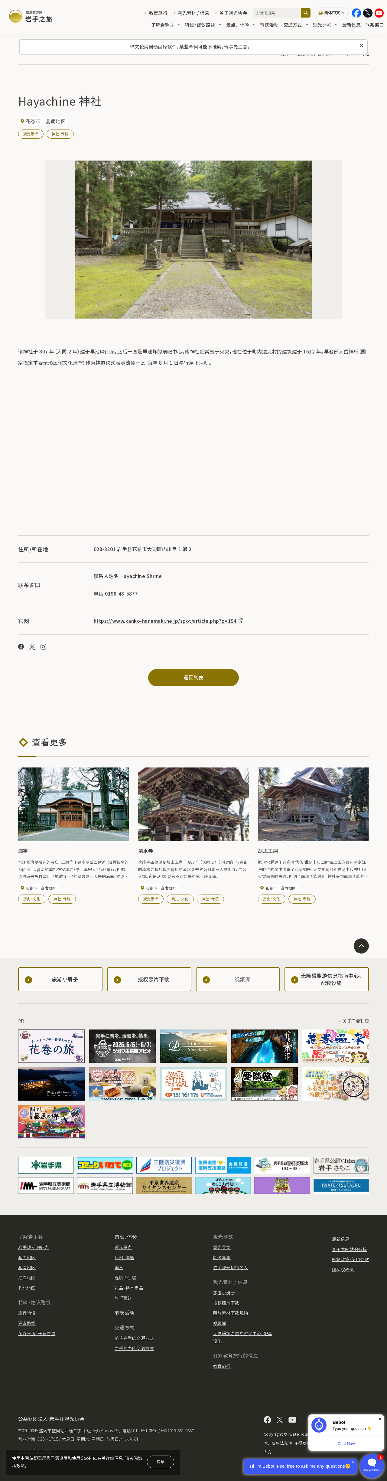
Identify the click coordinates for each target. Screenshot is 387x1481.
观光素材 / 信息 (193, 13)
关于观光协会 (233, 13)
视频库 (219, 1323)
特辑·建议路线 (203, 24)
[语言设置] (331, 13)
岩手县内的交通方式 (134, 1348)
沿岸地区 (27, 1278)
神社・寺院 (60, 133)
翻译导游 (222, 1257)
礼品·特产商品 (129, 1288)
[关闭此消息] (361, 46)
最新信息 (351, 24)
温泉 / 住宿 (125, 1278)
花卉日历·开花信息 (36, 1333)
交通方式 (296, 24)
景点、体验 (240, 24)
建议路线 (27, 1323)
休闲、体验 (124, 1257)
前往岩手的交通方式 (134, 1338)
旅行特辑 (27, 1313)
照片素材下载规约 (230, 1313)
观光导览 (325, 24)
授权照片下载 (226, 1303)
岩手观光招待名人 (230, 1267)
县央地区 (27, 1257)
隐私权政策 (343, 1269)
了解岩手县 (165, 24)
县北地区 (27, 1288)
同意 (160, 1461)
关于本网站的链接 (349, 1249)
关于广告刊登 (356, 1021)
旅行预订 (123, 1298)
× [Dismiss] (380, 1419)
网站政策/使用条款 (350, 1259)
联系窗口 (375, 24)
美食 (119, 1267)
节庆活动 (269, 24)
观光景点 (30, 133)
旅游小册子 (224, 1292)
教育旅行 (158, 13)
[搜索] (306, 13)
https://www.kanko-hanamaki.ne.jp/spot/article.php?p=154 (168, 620)
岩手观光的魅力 (33, 1247)
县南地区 (27, 1267)
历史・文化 (31, 898)
